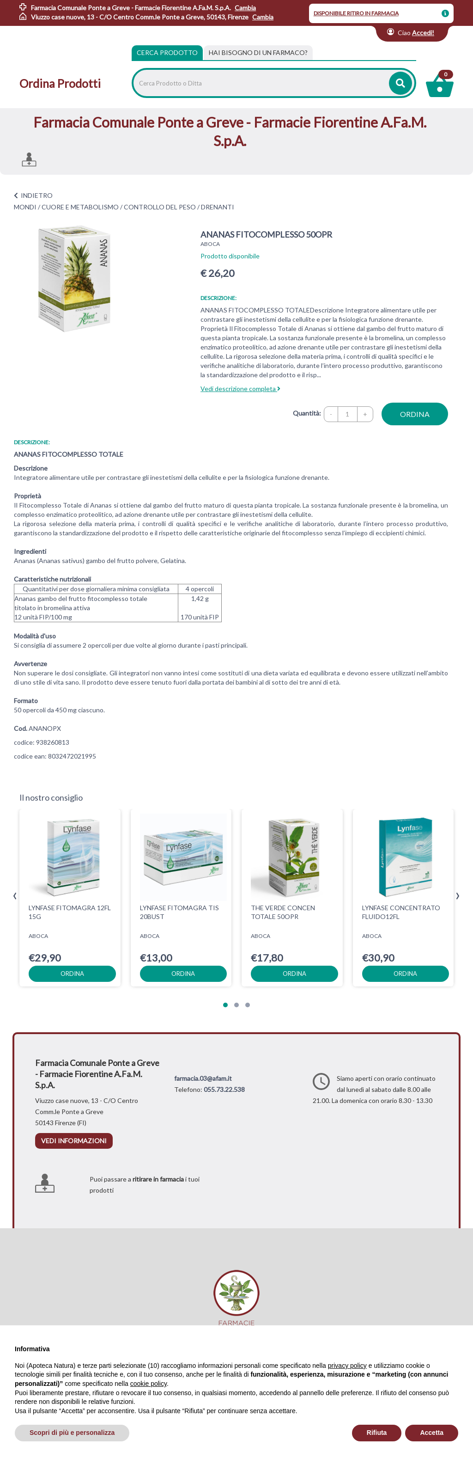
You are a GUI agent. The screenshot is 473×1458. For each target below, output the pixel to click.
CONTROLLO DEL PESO (160, 207)
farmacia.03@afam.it (203, 1078)
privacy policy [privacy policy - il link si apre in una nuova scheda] (347, 1365)
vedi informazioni (74, 1141)
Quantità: (307, 413)
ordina (415, 414)
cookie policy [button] (148, 1383)
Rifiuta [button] (377, 1432)
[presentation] (15, 896)
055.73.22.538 (224, 1089)
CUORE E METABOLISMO (80, 207)
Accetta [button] (431, 1432)
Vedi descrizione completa (240, 388)
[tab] (258, 52)
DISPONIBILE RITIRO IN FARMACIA (356, 13)
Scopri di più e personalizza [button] (72, 1432)
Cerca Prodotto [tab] (167, 52)
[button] (225, 1005)
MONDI (25, 207)
